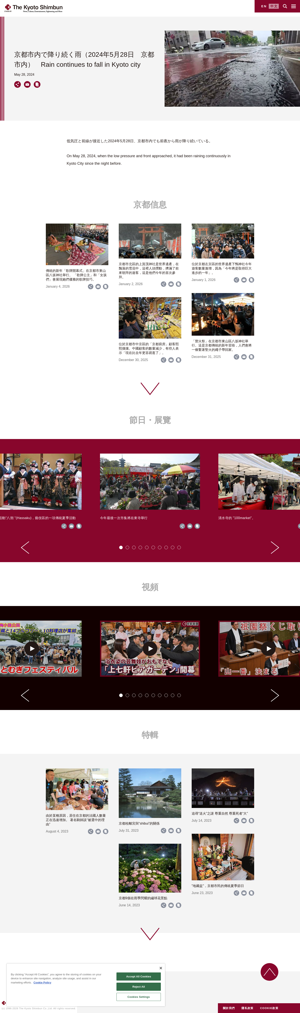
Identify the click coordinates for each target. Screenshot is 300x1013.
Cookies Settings (139, 996)
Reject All (138, 986)
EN (264, 6)
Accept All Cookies (138, 976)
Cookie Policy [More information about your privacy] (42, 982)
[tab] (121, 547)
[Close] (161, 968)
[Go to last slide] (25, 547)
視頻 (150, 587)
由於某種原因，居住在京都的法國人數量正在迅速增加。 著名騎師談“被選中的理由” (76, 820)
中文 (274, 6)
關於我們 (229, 1008)
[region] (86, 985)
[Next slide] (275, 547)
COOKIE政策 (269, 1008)
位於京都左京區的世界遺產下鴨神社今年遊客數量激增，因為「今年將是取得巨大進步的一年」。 (222, 268)
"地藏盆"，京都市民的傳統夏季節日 (218, 886)
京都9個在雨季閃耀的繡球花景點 (143, 898)
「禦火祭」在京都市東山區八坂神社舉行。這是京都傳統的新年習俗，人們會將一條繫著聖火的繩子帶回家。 (222, 345)
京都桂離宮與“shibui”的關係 (139, 823)
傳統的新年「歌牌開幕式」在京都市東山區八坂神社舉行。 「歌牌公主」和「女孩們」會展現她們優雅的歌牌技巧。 (76, 275)
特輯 (150, 735)
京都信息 (150, 204)
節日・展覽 (150, 420)
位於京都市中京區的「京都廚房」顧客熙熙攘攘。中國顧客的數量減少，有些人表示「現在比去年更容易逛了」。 (149, 348)
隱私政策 (247, 1008)
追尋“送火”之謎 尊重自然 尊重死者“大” (220, 813)
